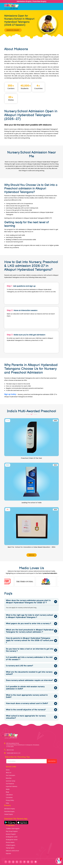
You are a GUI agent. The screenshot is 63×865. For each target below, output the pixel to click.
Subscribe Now (52, 761)
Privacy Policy (10, 800)
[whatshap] (31, 861)
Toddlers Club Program (13, 828)
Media (7, 789)
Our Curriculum (10, 775)
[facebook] (5, 861)
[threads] (28, 861)
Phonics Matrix (10, 842)
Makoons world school (12, 851)
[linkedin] (16, 861)
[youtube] (13, 861)
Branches (8, 778)
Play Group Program (12, 831)
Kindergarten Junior (11, 837)
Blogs (7, 792)
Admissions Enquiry (24, 1)
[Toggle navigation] (58, 6)
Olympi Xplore (10, 848)
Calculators (9, 795)
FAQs (7, 803)
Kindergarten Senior (12, 839)
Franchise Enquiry (39, 1)
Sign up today (10, 394)
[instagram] (9, 861)
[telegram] (35, 861)
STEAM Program (10, 845)
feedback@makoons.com (13, 753)
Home (7, 770)
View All (31, 555)
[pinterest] (24, 861)
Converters (9, 797)
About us (8, 772)
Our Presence (10, 784)
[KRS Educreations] (5, 744)
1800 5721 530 (10, 750)
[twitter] (20, 861)
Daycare (8, 853)
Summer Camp (10, 781)
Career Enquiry (8, 814)
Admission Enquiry (9, 809)
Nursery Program (11, 834)
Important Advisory (11, 786)
